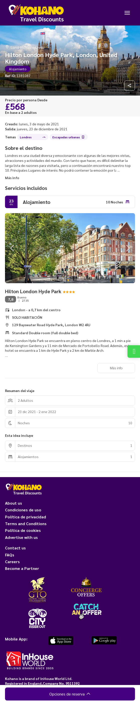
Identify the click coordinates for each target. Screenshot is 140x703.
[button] (13, 248)
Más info (12, 177)
